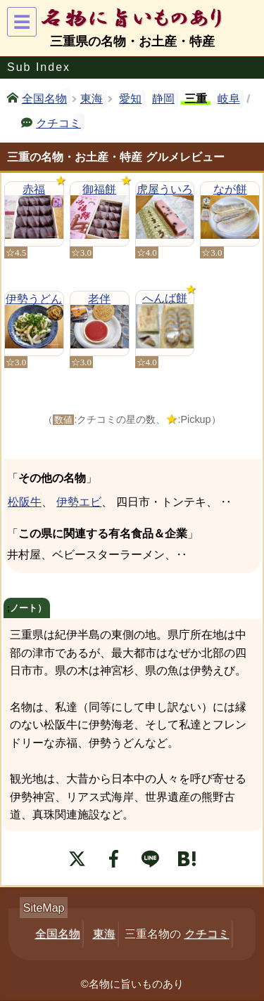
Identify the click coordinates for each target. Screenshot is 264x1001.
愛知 (130, 99)
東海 (91, 99)
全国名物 (44, 97)
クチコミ (58, 122)
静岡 (163, 99)
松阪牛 (24, 502)
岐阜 (229, 99)
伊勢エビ (78, 502)
